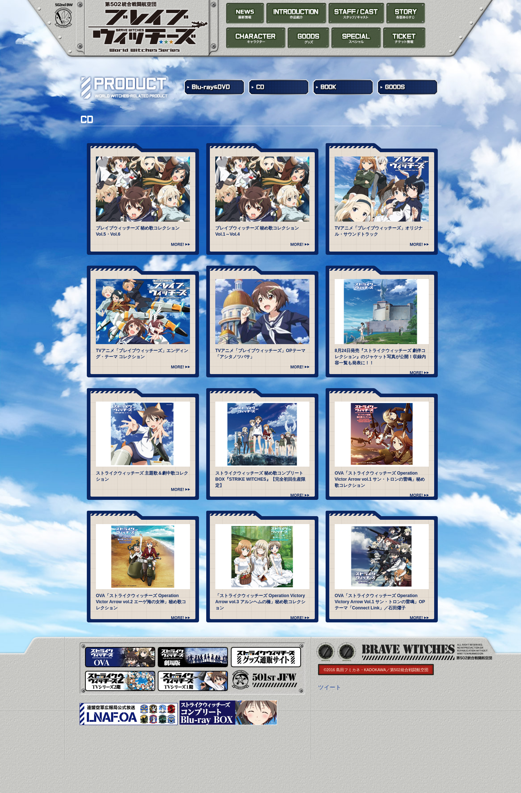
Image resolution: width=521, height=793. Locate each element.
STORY (405, 13)
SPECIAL (356, 37)
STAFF (357, 13)
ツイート (329, 687)
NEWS (245, 13)
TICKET (404, 37)
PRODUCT (309, 37)
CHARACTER (256, 37)
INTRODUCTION (296, 13)
